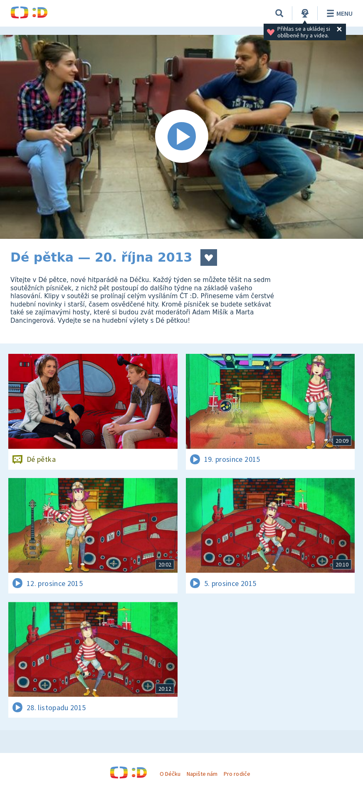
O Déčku (170, 773)
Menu (338, 13)
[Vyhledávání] (279, 13)
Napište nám (202, 773)
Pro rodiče (237, 773)
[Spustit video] (181, 137)
